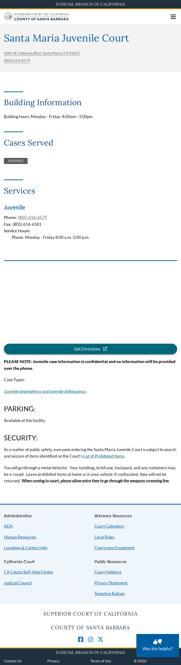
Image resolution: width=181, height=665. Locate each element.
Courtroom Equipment (114, 547)
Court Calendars (109, 526)
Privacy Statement (110, 582)
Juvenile (14, 207)
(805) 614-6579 (17, 60)
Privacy (53, 661)
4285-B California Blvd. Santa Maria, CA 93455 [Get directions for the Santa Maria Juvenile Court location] (42, 53)
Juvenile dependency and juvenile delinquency (45, 391)
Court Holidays (107, 572)
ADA (8, 526)
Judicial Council (18, 582)
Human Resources (20, 537)
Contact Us (13, 661)
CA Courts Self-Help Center (28, 572)
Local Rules (104, 537)
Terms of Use (100, 661)
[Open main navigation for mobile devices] (173, 17)
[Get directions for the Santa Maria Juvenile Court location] (90, 349)
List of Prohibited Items (103, 456)
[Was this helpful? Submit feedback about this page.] (157, 645)
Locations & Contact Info (25, 547)
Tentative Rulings (109, 593)
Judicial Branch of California (90, 4)
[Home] (36, 19)
